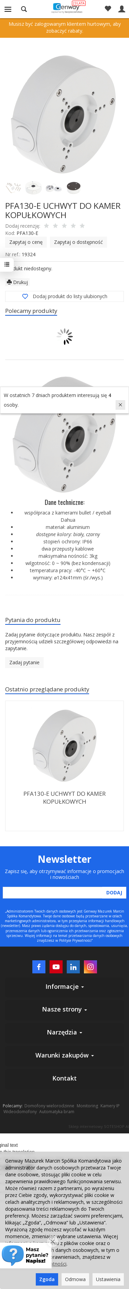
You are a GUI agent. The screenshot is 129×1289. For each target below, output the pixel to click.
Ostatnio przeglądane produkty (47, 689)
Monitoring (87, 1106)
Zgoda (47, 1279)
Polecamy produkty (31, 311)
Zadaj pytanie (24, 662)
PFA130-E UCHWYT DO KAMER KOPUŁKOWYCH (64, 797)
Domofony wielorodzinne (49, 1106)
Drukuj (17, 282)
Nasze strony (64, 1009)
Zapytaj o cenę (26, 242)
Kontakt (64, 1078)
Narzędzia (64, 1032)
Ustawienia (108, 1279)
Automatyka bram (56, 1112)
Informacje (64, 986)
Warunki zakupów (64, 1055)
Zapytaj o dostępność (78, 242)
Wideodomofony (20, 1112)
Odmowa (75, 1279)
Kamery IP (110, 1106)
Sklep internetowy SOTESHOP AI (98, 1126)
